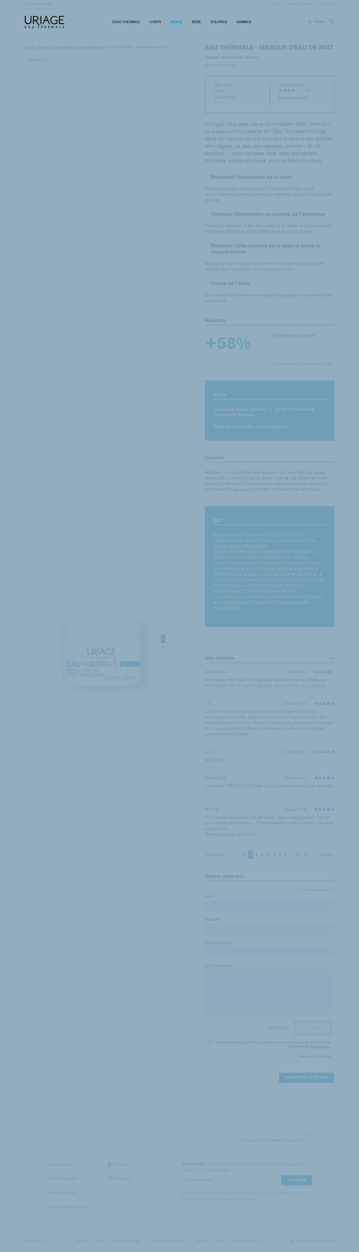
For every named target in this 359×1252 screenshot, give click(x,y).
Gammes (243, 22)
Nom (209, 897)
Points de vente (303, 4)
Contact (328, 4)
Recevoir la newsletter (312, 1056)
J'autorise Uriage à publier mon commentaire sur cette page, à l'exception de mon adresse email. (269, 1044)
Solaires (218, 22)
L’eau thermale (126, 22)
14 (305, 854)
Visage (176, 22)
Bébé (196, 22)
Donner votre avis (293, 97)
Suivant (327, 854)
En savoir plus (320, 1046)
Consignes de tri (247, 1241)
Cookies (201, 1241)
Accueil (30, 47)
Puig (221, 1241)
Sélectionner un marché (312, 1241)
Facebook (119, 1164)
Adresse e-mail (219, 943)
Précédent (216, 854)
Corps (155, 22)
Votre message (219, 966)
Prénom (212, 920)
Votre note (278, 1028)
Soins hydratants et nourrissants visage (78, 47)
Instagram (119, 1178)
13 (297, 854)
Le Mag (277, 4)
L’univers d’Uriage (38, 4)
